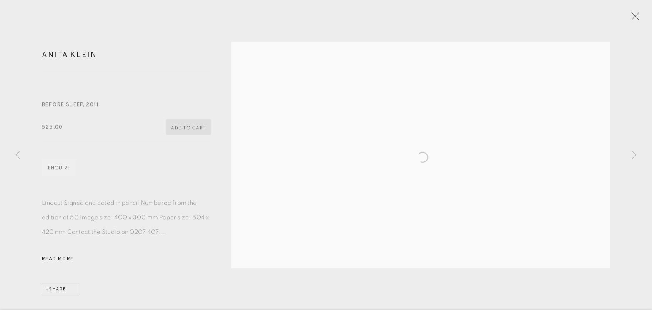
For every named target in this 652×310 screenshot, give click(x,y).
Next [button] (634, 155)
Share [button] (57, 293)
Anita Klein (69, 58)
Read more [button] (58, 262)
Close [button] (637, 18)
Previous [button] (18, 155)
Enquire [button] (59, 171)
